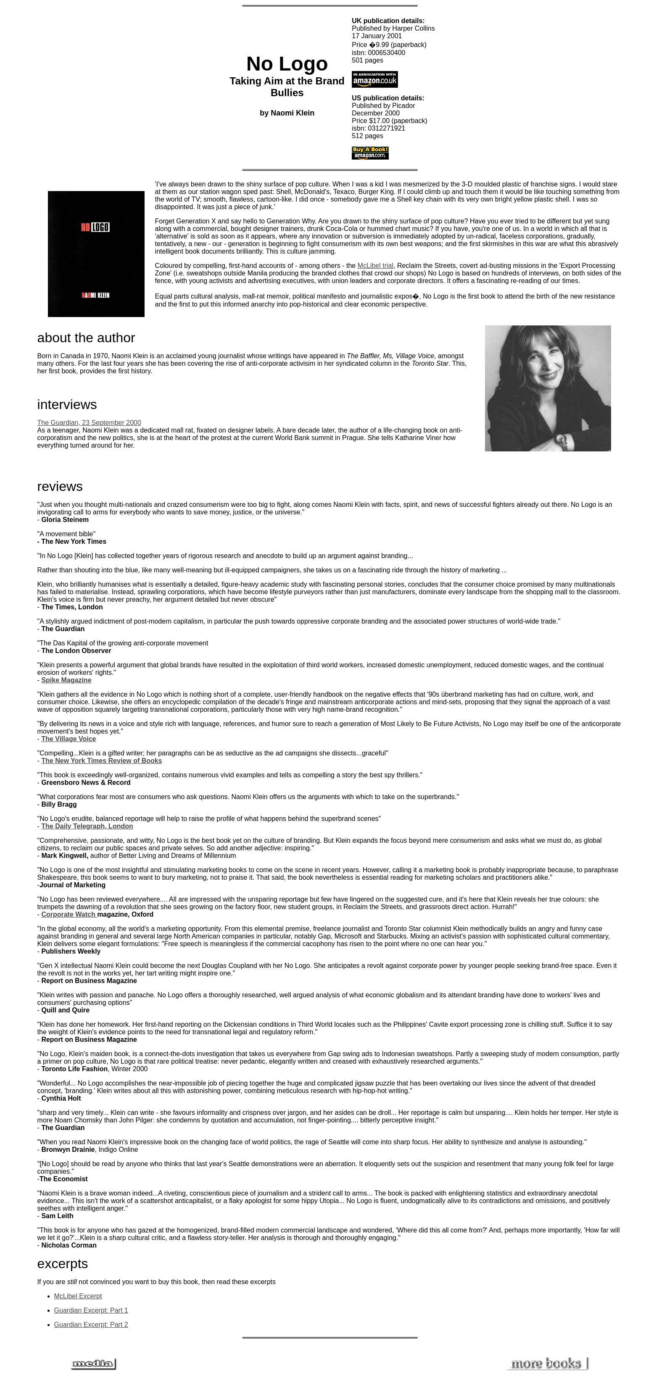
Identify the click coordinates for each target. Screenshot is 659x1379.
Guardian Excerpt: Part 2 (91, 1324)
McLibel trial (375, 265)
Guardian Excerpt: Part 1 (91, 1310)
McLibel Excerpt (78, 1296)
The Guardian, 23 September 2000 (89, 422)
